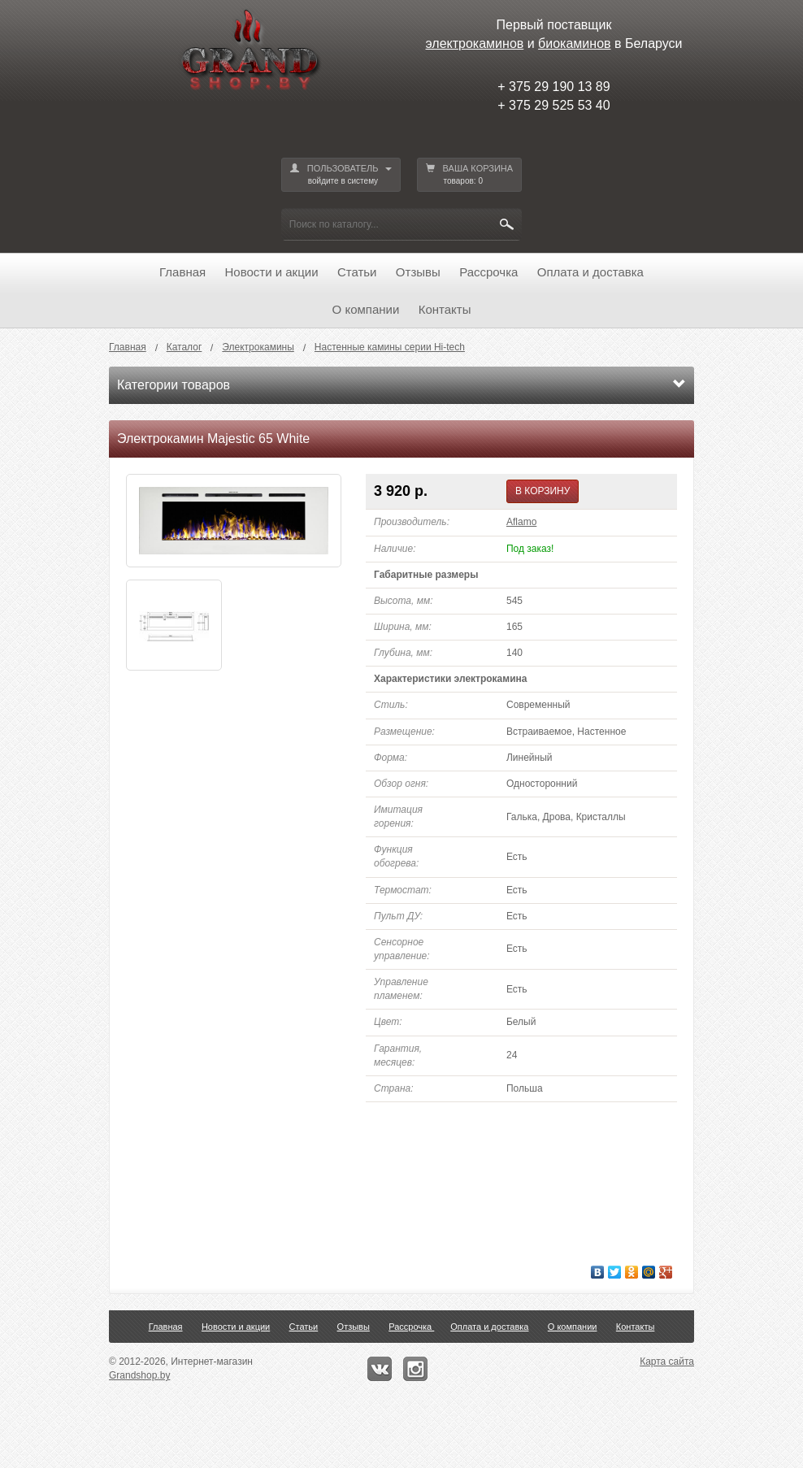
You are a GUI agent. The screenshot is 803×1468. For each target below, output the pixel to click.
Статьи (357, 272)
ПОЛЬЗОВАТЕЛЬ (341, 175)
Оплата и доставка (590, 272)
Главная (182, 272)
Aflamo (521, 522)
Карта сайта (667, 1361)
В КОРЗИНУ (542, 491)
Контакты (445, 309)
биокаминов (574, 43)
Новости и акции (272, 272)
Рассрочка (488, 272)
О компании (366, 309)
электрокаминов (475, 43)
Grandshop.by (139, 1375)
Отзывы (418, 272)
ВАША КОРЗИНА (470, 175)
